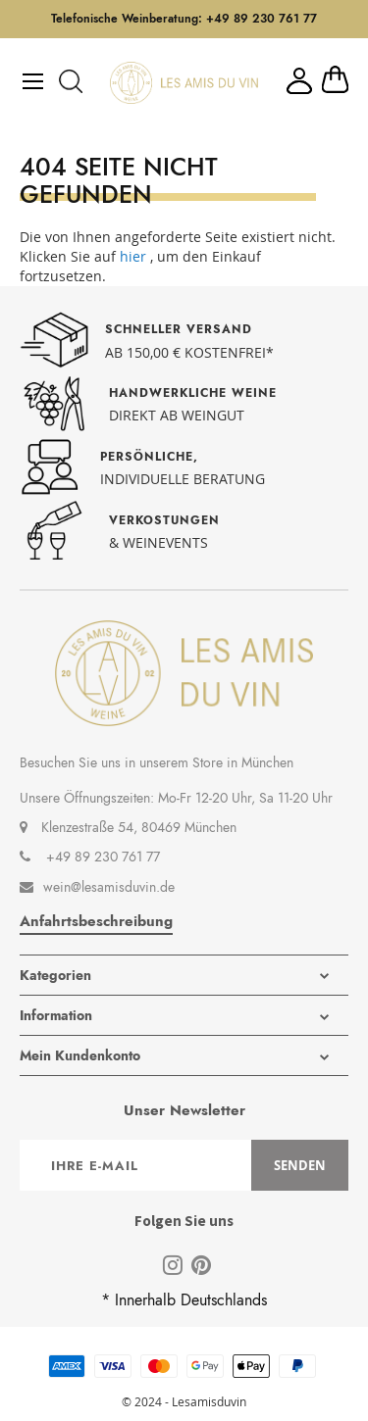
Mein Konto (299, 81)
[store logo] (184, 83)
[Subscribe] (299, 1165)
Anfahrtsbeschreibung (96, 921)
